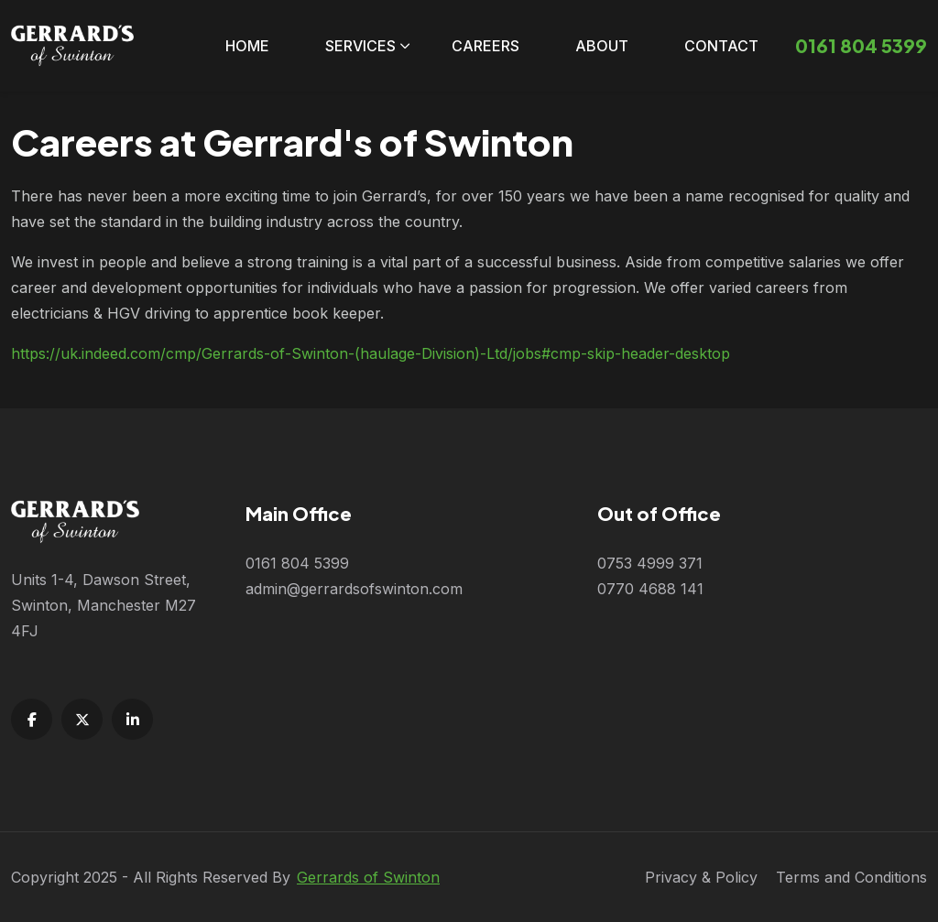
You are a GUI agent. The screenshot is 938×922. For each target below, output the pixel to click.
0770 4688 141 (650, 589)
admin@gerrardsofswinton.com (354, 589)
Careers (485, 46)
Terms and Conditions (851, 877)
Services (360, 46)
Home (247, 46)
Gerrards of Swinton (368, 877)
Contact (721, 46)
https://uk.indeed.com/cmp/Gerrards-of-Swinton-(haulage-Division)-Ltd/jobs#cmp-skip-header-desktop (370, 353)
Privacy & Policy (701, 877)
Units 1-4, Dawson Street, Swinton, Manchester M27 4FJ (103, 605)
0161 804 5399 (297, 563)
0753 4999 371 (650, 563)
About (601, 46)
